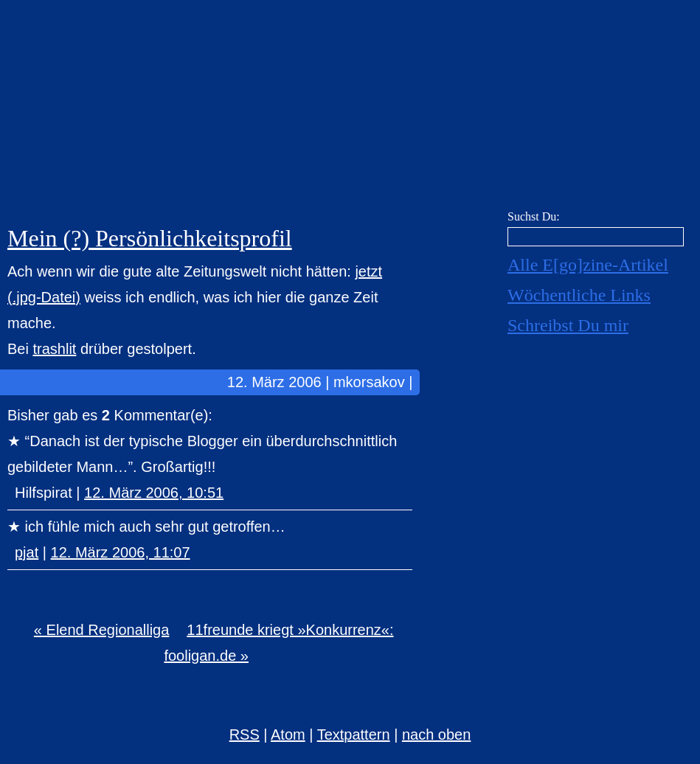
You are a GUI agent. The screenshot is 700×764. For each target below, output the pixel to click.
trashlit (54, 349)
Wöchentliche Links (579, 295)
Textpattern (353, 734)
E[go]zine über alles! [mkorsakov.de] (350, 108)
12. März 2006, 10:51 (153, 493)
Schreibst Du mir (567, 325)
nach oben (436, 734)
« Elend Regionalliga (101, 630)
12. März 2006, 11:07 (120, 552)
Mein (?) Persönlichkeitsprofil (149, 238)
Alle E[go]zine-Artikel (587, 264)
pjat (26, 552)
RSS (244, 734)
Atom (288, 734)
